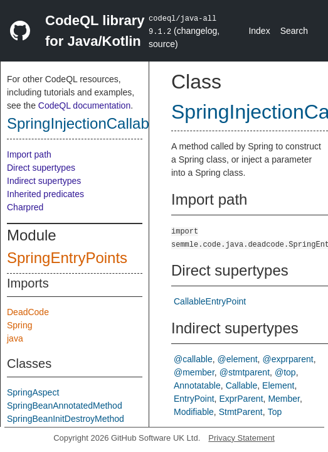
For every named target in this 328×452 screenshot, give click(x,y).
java (15, 338)
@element (238, 359)
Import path (29, 154)
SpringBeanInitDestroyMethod (65, 419)
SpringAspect (33, 392)
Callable (242, 385)
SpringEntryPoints (67, 257)
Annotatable (197, 385)
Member (284, 399)
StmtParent (241, 412)
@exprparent (288, 359)
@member (194, 372)
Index (259, 31)
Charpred (25, 207)
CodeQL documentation (84, 105)
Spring (19, 325)
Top (275, 412)
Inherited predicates (45, 194)
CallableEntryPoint (210, 301)
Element (278, 385)
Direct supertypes (41, 168)
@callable (193, 359)
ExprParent (241, 399)
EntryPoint (194, 399)
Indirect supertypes (44, 181)
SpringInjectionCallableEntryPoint (118, 123)
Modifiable (194, 412)
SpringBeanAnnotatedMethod (64, 406)
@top (285, 372)
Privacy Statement (241, 438)
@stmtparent (245, 372)
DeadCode (28, 312)
